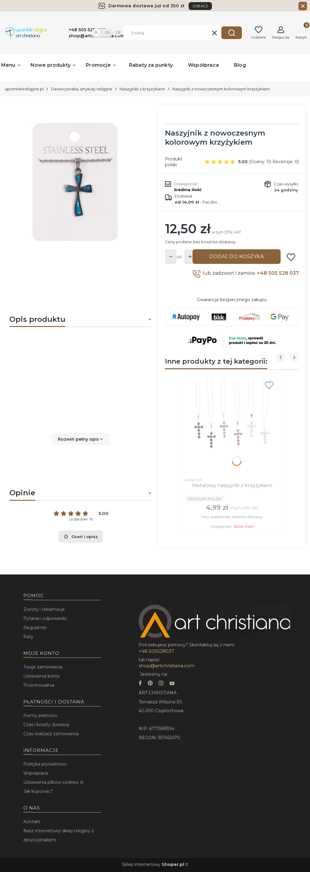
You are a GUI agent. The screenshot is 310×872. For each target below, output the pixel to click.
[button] (231, 32)
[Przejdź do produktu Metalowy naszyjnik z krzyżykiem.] (232, 425)
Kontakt (31, 821)
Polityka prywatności (45, 764)
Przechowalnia (38, 685)
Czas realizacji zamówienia (51, 733)
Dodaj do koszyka (236, 256)
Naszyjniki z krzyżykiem (142, 88)
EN (107, 33)
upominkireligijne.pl (24, 88)
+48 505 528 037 (278, 273)
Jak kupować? (38, 791)
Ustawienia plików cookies (51, 782)
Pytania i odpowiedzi (45, 618)
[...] (75, 181)
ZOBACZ (200, 6)
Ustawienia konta (41, 676)
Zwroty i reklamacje (44, 609)
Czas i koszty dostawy (46, 724)
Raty (28, 636)
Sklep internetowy (153, 864)
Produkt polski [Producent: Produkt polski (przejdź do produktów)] (173, 161)
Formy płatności (40, 715)
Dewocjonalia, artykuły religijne (81, 88)
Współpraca (35, 773)
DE (118, 33)
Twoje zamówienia (42, 667)
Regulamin (35, 627)
